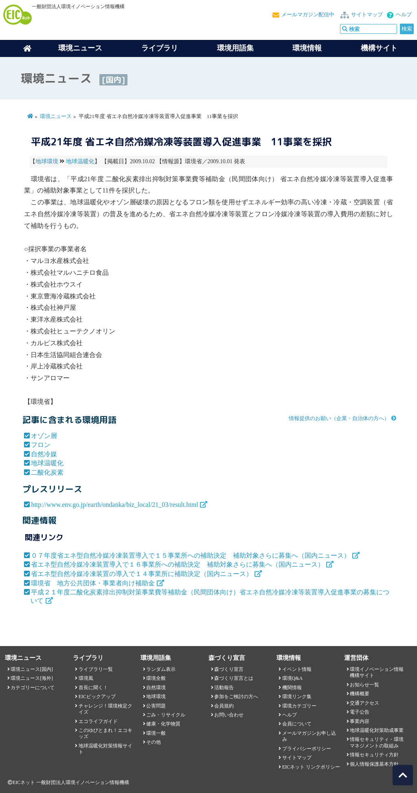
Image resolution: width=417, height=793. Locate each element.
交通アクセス (364, 703)
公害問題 (156, 706)
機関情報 (292, 687)
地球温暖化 (80, 161)
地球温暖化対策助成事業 (377, 730)
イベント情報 (297, 669)
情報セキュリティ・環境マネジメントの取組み (377, 742)
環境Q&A (292, 678)
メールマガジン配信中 (307, 15)
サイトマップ (367, 15)
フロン (40, 444)
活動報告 (224, 687)
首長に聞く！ (93, 687)
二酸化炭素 (47, 472)
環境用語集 (235, 48)
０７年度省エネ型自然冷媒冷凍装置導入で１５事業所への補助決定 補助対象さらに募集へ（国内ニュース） (190, 555)
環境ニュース (56, 116)
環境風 (86, 678)
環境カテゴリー (299, 706)
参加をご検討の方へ (236, 696)
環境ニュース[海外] (32, 678)
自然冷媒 (44, 454)
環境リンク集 (297, 696)
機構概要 (359, 694)
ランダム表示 (161, 669)
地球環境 (46, 161)
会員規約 (224, 706)
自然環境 (156, 687)
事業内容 (359, 721)
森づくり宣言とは (233, 678)
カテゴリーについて (33, 687)
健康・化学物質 (163, 724)
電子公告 (359, 712)
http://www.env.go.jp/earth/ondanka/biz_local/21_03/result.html (114, 504)
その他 (153, 742)
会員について (297, 724)
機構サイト (379, 48)
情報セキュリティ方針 (374, 755)
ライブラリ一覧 (96, 669)
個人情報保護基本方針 (374, 764)
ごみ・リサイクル (165, 715)
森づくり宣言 (229, 669)
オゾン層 (44, 435)
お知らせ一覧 (364, 685)
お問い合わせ (229, 715)
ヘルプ (404, 15)
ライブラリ (159, 48)
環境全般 (156, 678)
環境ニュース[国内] (32, 669)
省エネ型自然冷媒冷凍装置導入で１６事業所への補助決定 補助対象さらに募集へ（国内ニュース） (177, 564)
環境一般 (156, 733)
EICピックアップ (97, 696)
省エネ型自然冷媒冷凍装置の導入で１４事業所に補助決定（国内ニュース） (141, 573)
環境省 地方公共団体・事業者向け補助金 (93, 583)
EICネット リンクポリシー (311, 767)
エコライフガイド (98, 721)
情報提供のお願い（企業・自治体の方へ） (339, 418)
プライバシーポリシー (306, 748)
